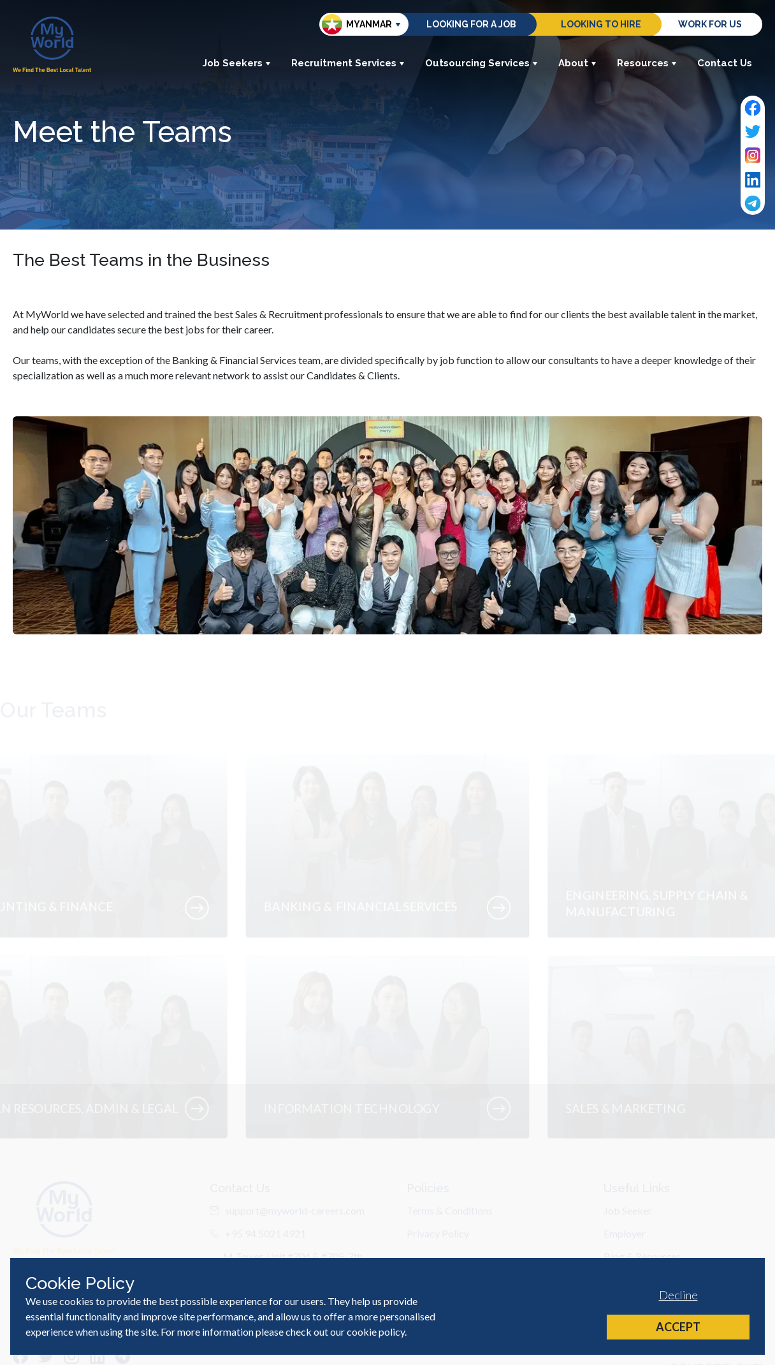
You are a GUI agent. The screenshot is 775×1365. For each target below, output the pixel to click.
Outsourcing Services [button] (481, 63)
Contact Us (724, 63)
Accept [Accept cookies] (678, 1327)
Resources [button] (647, 63)
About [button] (577, 63)
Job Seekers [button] (237, 63)
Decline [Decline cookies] (678, 1295)
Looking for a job (471, 24)
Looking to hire (601, 24)
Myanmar (357, 24)
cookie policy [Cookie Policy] (376, 1331)
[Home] (52, 44)
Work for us (710, 24)
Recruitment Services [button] (348, 63)
